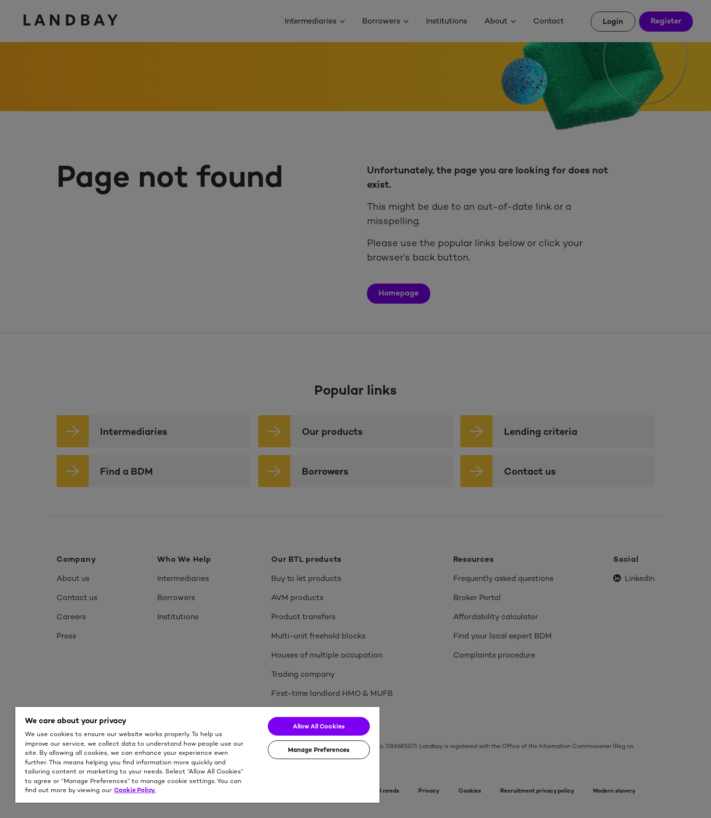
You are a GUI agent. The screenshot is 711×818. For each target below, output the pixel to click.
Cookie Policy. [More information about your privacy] (135, 790)
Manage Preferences (319, 750)
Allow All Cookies (319, 726)
